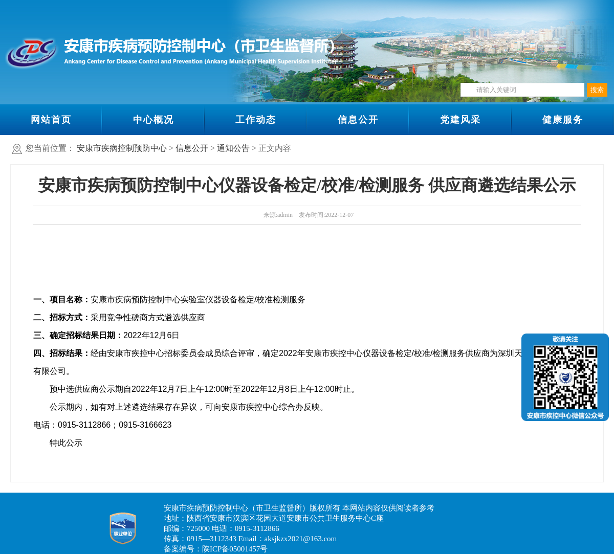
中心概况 (153, 120)
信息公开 (358, 120)
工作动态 (255, 120)
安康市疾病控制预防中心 (122, 148)
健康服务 (562, 120)
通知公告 (233, 148)
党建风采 (460, 120)
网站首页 (51, 120)
